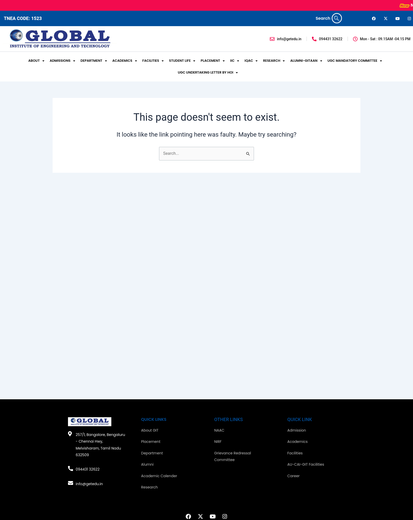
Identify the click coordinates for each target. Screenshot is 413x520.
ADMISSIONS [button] (62, 61)
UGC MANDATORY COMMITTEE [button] (355, 61)
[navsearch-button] (337, 18)
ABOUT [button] (36, 61)
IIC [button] (234, 61)
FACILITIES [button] (153, 61)
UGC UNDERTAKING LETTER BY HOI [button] (208, 72)
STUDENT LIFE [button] (182, 61)
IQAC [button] (251, 61)
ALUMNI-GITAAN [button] (306, 61)
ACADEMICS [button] (124, 61)
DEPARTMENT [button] (94, 61)
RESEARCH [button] (274, 61)
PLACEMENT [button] (213, 61)
